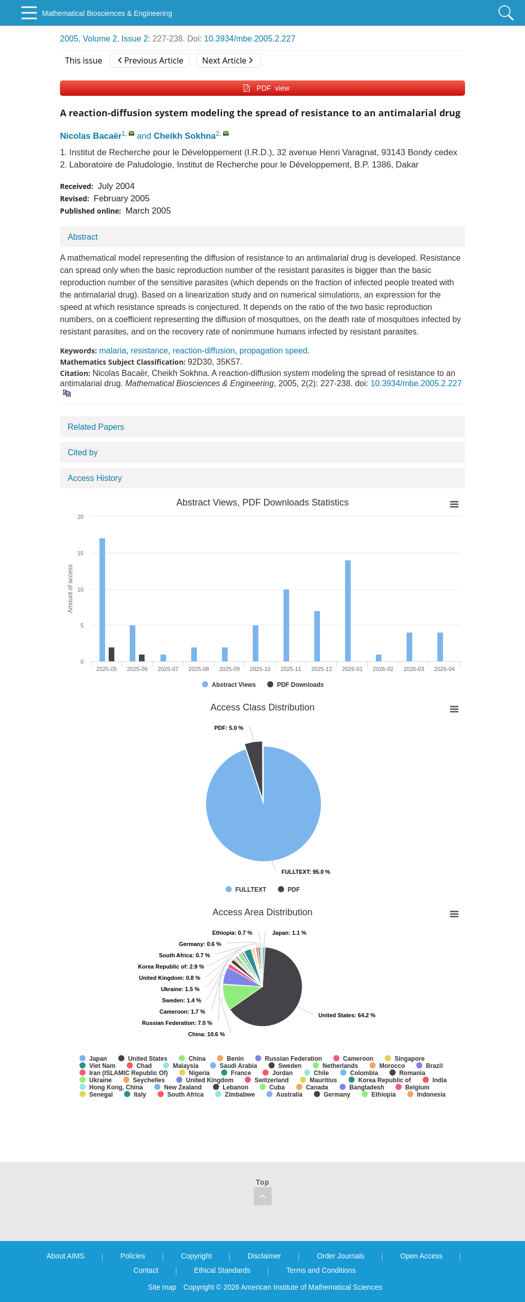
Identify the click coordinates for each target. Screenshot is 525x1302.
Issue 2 (135, 38)
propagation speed (273, 350)
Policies (132, 1256)
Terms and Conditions (320, 1270)
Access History (95, 478)
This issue (84, 60)
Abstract (83, 237)
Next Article (227, 60)
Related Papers (96, 427)
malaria (112, 350)
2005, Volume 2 (88, 38)
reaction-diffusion (204, 350)
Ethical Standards (222, 1270)
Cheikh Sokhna (185, 136)
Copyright (196, 1256)
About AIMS (66, 1256)
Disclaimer (264, 1256)
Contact (145, 1270)
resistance (149, 350)
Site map (162, 1287)
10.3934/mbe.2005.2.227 (249, 38)
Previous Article (150, 60)
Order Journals (341, 1256)
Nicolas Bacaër (91, 136)
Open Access (421, 1256)
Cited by (83, 452)
